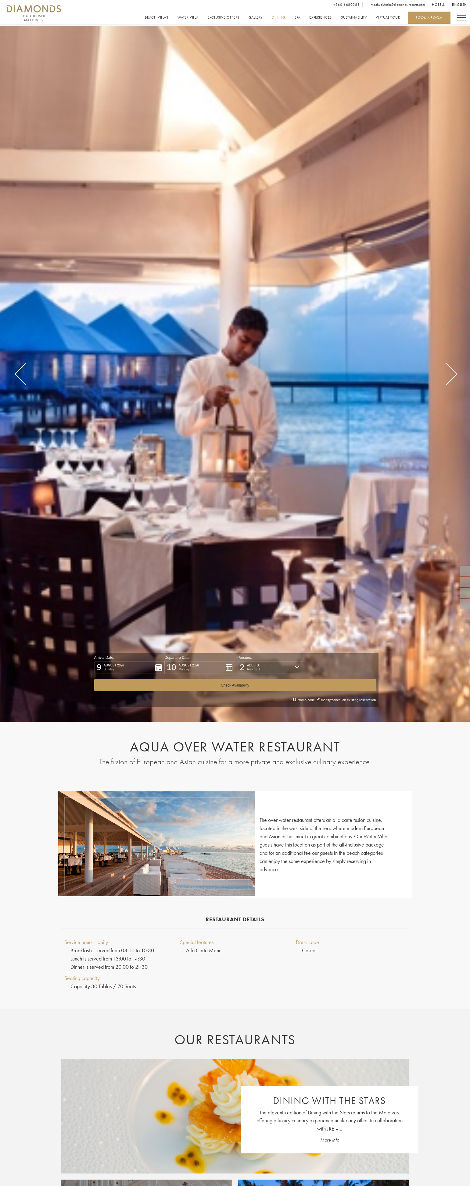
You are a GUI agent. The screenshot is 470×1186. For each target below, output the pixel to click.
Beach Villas (156, 17)
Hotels (438, 4)
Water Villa (187, 17)
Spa (297, 17)
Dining (278, 17)
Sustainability (353, 17)
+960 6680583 (346, 4)
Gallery (255, 17)
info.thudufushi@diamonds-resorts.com (397, 4)
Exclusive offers (223, 17)
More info (329, 1140)
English (459, 4)
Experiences (320, 17)
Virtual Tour (388, 17)
